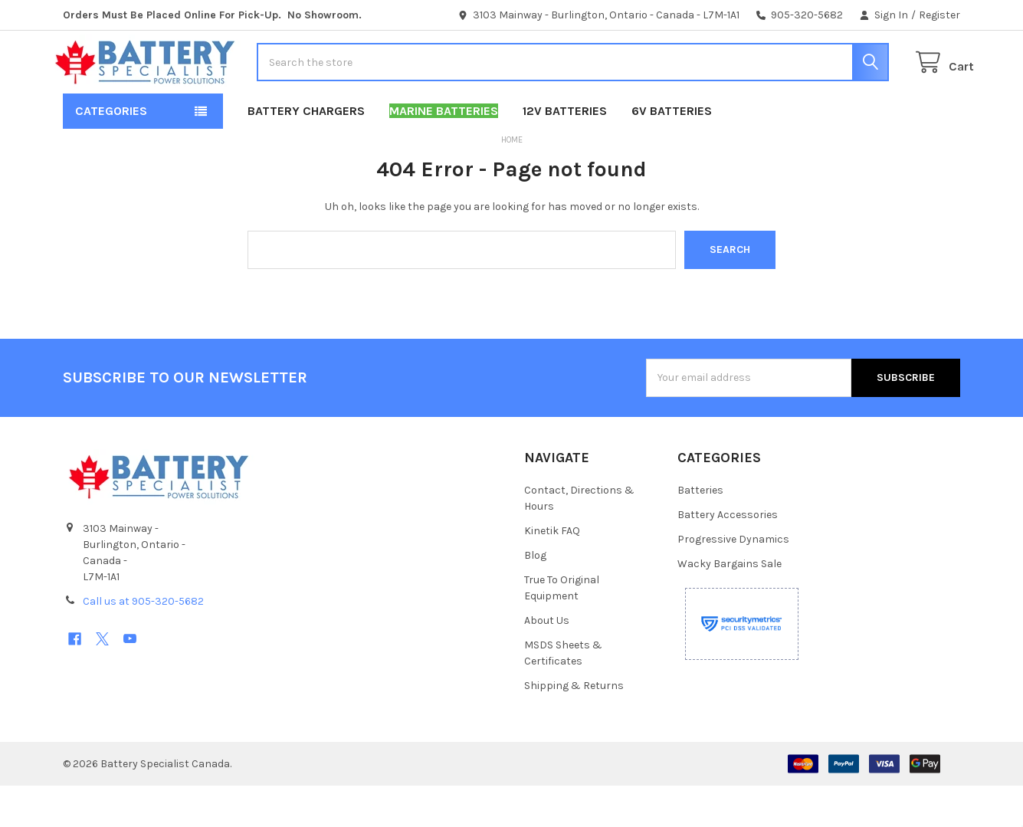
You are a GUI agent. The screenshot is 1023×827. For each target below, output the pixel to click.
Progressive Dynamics (733, 580)
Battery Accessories (727, 556)
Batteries (700, 531)
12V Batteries (565, 152)
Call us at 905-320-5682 (143, 642)
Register (939, 14)
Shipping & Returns (574, 726)
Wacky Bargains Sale (729, 605)
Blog (535, 596)
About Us (546, 661)
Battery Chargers (306, 152)
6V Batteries (671, 152)
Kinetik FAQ (552, 572)
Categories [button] (111, 152)
